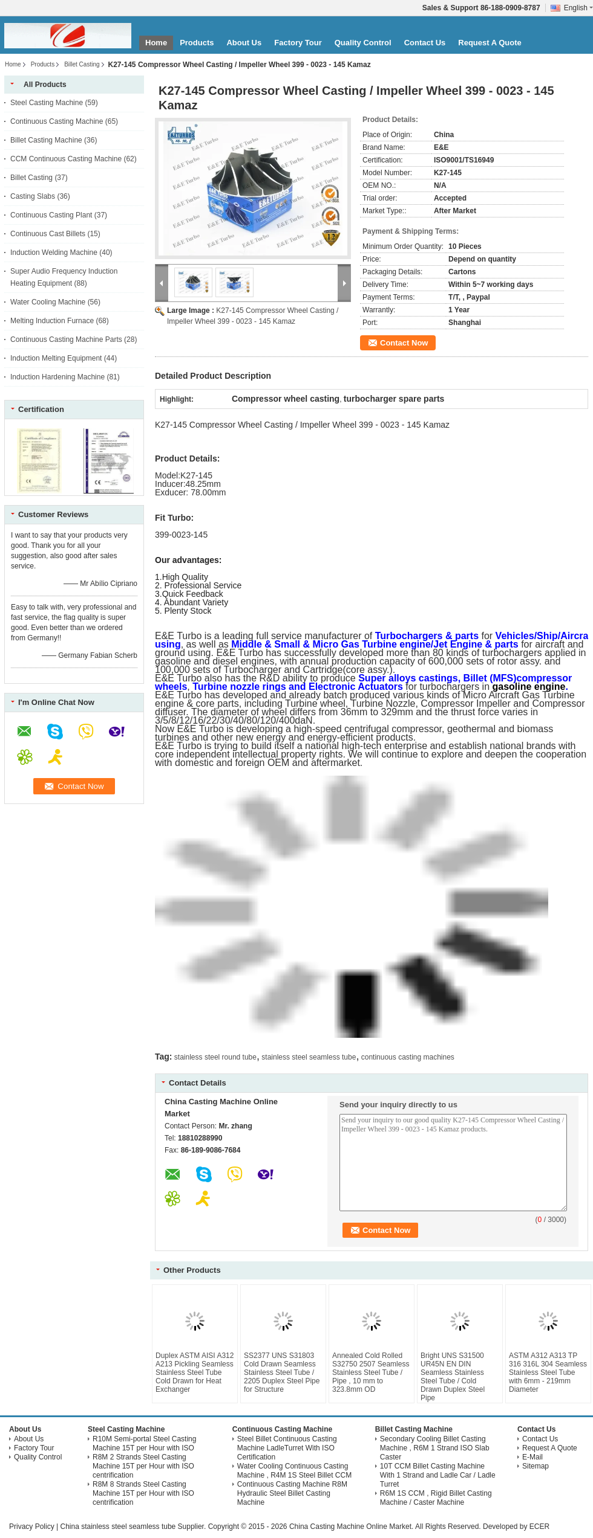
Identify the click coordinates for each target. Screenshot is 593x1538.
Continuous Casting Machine (56, 121)
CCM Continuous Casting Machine (66, 159)
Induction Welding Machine (53, 252)
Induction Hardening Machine (57, 377)
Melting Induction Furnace (52, 321)
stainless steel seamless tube (308, 1057)
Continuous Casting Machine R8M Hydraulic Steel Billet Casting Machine (292, 1493)
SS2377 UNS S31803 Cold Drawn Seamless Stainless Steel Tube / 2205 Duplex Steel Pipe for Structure (281, 1372)
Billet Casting (81, 64)
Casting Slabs (32, 196)
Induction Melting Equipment (56, 358)
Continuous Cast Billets (47, 234)
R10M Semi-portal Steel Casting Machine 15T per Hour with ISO (144, 1443)
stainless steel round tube (215, 1057)
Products (197, 42)
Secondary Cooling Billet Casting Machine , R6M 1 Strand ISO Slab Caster (435, 1448)
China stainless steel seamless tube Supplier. (134, 1526)
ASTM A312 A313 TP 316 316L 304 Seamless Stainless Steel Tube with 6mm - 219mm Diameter (548, 1372)
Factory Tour (298, 42)
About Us (243, 42)
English (578, 8)
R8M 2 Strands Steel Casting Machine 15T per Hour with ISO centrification (143, 1466)
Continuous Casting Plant (51, 215)
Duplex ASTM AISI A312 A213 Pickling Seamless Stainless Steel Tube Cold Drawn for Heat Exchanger (195, 1372)
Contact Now (404, 342)
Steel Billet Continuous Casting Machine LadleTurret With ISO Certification (287, 1448)
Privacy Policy (31, 1526)
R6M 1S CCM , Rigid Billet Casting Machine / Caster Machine (436, 1498)
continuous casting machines (407, 1057)
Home (156, 42)
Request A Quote (490, 42)
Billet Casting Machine (46, 140)
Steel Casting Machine (46, 102)
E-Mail (532, 1457)
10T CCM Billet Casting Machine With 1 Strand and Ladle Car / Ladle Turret (438, 1475)
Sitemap (535, 1466)
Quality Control (363, 42)
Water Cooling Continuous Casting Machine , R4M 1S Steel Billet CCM (294, 1470)
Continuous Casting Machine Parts (66, 339)
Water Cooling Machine (47, 302)
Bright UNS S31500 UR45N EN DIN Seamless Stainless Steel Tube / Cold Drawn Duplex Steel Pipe (453, 1376)
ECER (539, 1526)
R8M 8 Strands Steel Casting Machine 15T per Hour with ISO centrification (143, 1493)
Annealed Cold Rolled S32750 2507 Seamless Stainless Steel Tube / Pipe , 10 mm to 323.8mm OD (370, 1372)
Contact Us (425, 42)
